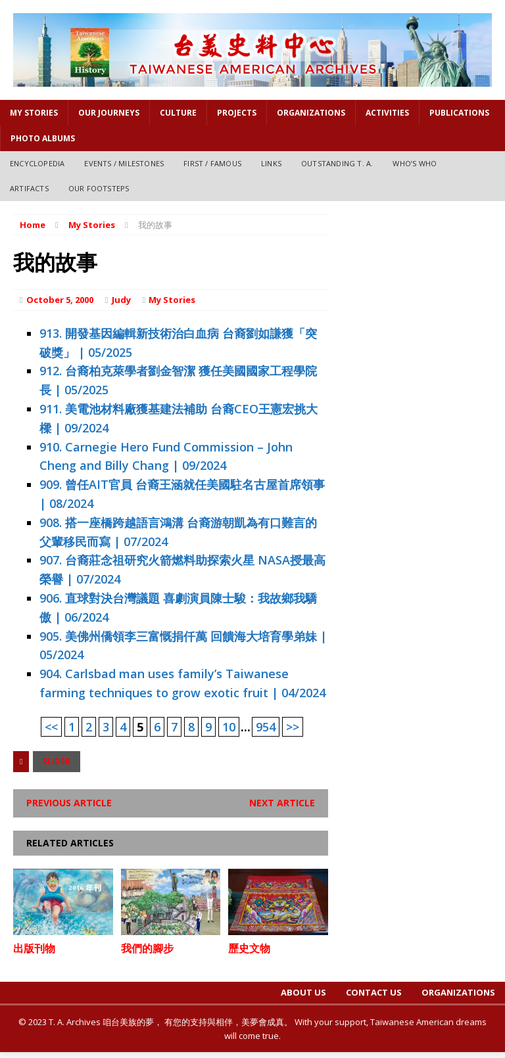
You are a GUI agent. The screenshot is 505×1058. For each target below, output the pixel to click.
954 (266, 727)
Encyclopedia (37, 163)
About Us (303, 992)
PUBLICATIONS (459, 112)
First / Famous (212, 163)
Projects (236, 112)
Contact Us (374, 992)
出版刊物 (34, 948)
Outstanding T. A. (337, 163)
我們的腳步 (147, 948)
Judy (121, 300)
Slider (56, 761)
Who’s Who (415, 163)
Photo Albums (43, 138)
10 (228, 727)
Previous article (69, 802)
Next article (282, 802)
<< (51, 727)
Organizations (311, 112)
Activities (387, 112)
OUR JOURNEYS (108, 112)
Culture (178, 112)
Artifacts (29, 188)
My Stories (34, 112)
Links (271, 163)
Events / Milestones (124, 163)
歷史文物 (249, 948)
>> (292, 727)
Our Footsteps (99, 188)
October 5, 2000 (59, 300)
